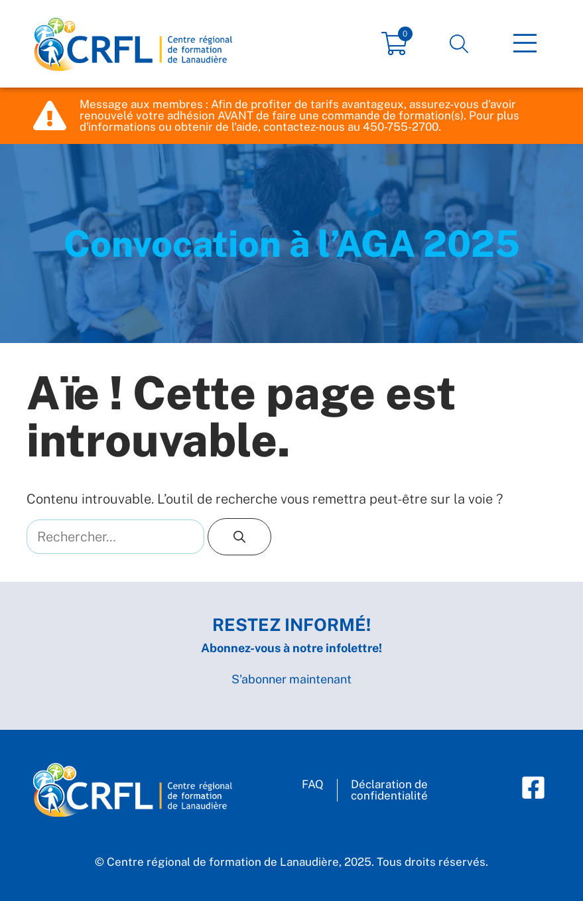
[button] (459, 43)
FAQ (313, 784)
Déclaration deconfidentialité (389, 790)
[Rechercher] (239, 536)
